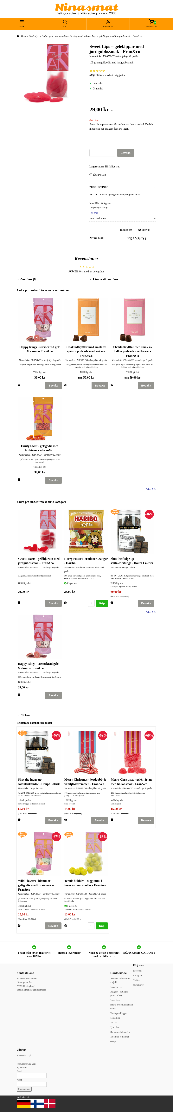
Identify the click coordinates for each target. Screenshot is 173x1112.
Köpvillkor (115, 1018)
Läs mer (93, 212)
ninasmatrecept (24, 1055)
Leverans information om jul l (120, 980)
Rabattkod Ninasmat (119, 1036)
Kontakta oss (116, 987)
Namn (19, 1079)
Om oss (113, 1022)
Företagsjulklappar (118, 1013)
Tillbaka (23, 715)
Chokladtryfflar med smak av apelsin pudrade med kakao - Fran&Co (86, 351)
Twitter (136, 980)
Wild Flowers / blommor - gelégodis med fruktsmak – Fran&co (36, 885)
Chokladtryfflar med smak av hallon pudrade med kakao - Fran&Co (132, 351)
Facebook (137, 970)
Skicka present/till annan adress (121, 1006)
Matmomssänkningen (120, 1032)
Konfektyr (34, 36)
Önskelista (115, 1000)
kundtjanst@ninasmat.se (34, 989)
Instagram (137, 975)
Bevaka (126, 152)
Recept (113, 1041)
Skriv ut (144, 229)
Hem (23, 36)
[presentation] (118, 141)
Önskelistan (97, 174)
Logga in (108, 27)
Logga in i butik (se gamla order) (119, 993)
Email (19, 1071)
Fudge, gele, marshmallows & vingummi (62, 36)
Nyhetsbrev (115, 1027)
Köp (102, 603)
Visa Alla (151, 489)
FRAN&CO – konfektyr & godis (120, 56)
